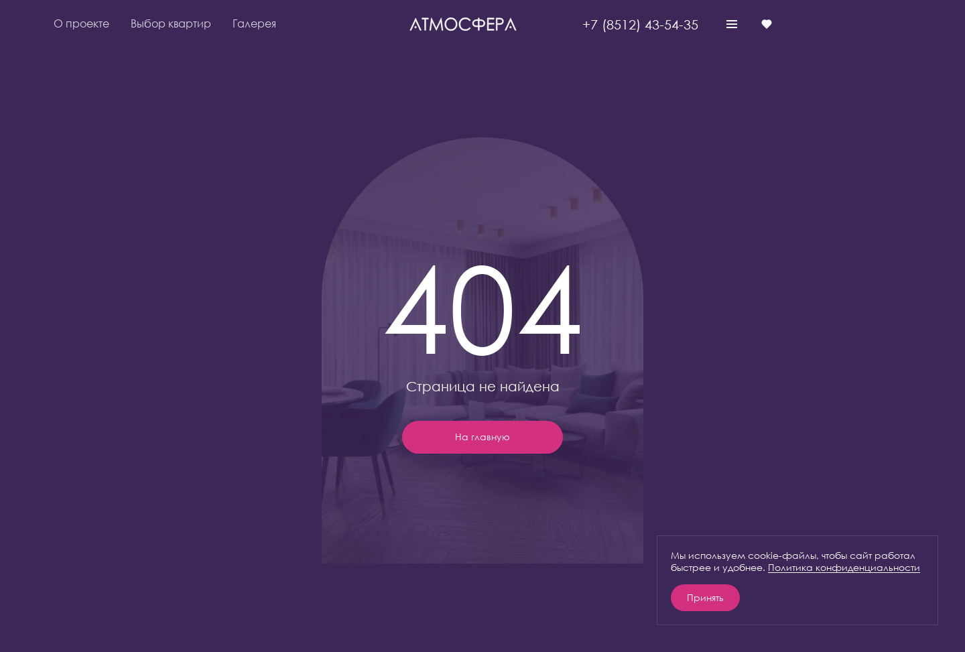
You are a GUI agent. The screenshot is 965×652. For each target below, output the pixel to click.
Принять (705, 597)
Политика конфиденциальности (844, 567)
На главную (482, 436)
